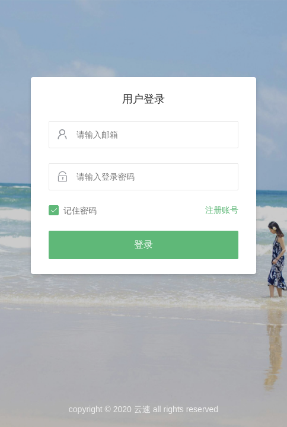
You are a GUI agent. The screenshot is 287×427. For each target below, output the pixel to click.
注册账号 (221, 210)
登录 (143, 245)
